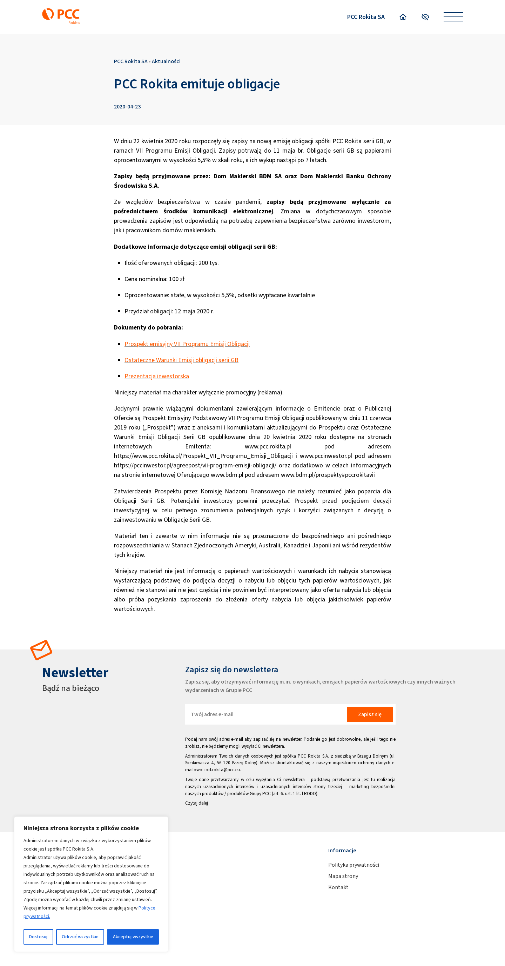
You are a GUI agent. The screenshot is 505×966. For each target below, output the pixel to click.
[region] (91, 884)
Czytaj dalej (196, 803)
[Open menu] (453, 17)
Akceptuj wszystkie (133, 936)
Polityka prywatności (353, 864)
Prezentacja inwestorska (156, 376)
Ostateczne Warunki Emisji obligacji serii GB (181, 360)
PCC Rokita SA (366, 17)
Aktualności (166, 61)
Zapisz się (370, 714)
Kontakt (338, 887)
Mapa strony (343, 876)
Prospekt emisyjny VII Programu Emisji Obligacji (187, 344)
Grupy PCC (260, 794)
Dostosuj (38, 936)
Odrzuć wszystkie (80, 936)
